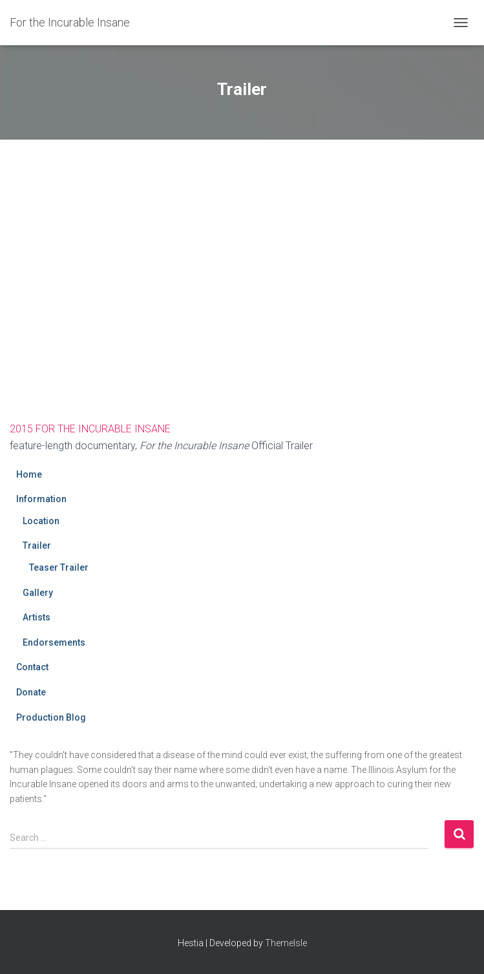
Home (29, 474)
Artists (36, 617)
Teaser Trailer (59, 567)
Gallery (38, 593)
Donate (31, 692)
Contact (32, 667)
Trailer (37, 545)
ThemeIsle (286, 943)
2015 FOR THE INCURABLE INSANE (90, 429)
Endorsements (54, 642)
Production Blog (51, 717)
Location (41, 521)
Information (41, 499)
